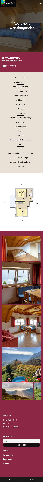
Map (32, 480)
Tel (11, 480)
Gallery (6, 463)
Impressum (7, 459)
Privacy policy (8, 455)
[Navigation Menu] (40, 3)
